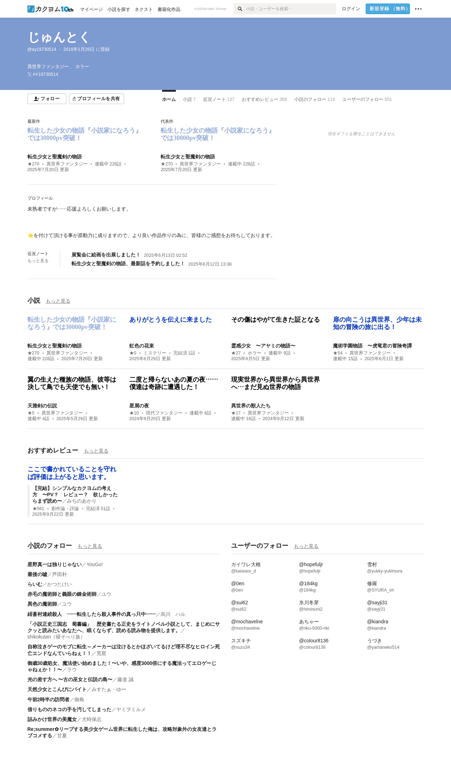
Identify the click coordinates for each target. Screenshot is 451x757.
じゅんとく (59, 37)
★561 (38, 508)
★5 (31, 413)
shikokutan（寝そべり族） (56, 637)
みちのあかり (82, 501)
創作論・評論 (65, 508)
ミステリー (154, 353)
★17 (236, 413)
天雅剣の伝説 (42, 405)
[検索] (240, 8)
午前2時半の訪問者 (48, 699)
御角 (79, 699)
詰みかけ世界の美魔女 (52, 719)
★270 (33, 164)
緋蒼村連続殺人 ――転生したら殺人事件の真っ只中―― (91, 614)
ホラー (254, 353)
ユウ (106, 594)
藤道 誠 (125, 679)
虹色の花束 (141, 346)
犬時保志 (91, 719)
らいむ (34, 584)
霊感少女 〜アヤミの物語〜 (263, 346)
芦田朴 (59, 574)
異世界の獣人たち (251, 405)
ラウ (72, 669)
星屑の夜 (139, 405)
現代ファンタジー (164, 413)
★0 (132, 353)
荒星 (101, 653)
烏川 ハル (173, 614)
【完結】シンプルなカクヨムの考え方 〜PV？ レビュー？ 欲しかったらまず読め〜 (75, 494)
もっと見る (38, 261)
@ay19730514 (41, 49)
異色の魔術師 (42, 604)
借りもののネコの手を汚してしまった (69, 709)
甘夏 (62, 735)
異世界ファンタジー (67, 164)
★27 (236, 353)
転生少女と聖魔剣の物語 (54, 156)
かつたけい (59, 584)
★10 (134, 413)
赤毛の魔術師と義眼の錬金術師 (62, 594)
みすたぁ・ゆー (109, 689)
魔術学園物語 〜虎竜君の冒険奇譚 (372, 346)
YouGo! (95, 564)
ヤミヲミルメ (131, 709)
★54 (337, 353)
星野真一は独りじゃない (54, 564)
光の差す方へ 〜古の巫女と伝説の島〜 (70, 679)
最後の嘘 (37, 574)
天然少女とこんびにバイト (57, 689)
